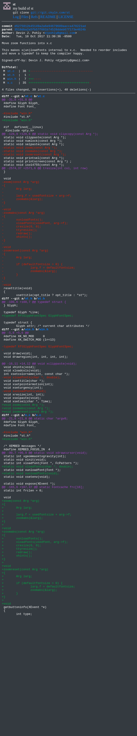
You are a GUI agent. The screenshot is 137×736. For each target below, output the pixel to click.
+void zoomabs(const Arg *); (26, 484)
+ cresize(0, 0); (21, 649)
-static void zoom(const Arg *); (29, 171)
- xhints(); (17, 278)
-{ (3, 217)
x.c (10, 95)
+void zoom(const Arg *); (23, 480)
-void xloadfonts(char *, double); (31, 447)
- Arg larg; (17, 221)
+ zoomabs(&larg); (22, 616)
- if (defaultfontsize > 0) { (32, 311)
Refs (34, 17)
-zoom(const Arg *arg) (20, 213)
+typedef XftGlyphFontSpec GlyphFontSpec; (37, 373)
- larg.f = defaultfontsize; (38, 315)
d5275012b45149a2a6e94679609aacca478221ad (50, 27)
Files (24, 17)
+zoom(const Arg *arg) (20, 595)
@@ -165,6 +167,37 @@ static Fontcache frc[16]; (43, 579)
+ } (10, 706)
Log (16, 17)
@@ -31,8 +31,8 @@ (17, 114)
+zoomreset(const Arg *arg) (25, 677)
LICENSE (66, 17)
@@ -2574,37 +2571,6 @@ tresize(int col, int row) (45, 196)
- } (10, 324)
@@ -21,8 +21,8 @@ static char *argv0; (35, 496)
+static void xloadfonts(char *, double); (37, 554)
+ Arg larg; (17, 603)
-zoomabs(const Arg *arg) (23, 250)
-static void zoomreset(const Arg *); (34, 180)
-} (3, 237)
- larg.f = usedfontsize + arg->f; (36, 229)
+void (6, 628)
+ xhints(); (17, 661)
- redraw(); (17, 274)
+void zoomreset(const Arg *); (28, 488)
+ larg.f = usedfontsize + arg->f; (36, 612)
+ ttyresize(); (20, 653)
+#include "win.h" (17, 138)
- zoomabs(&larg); (22, 233)
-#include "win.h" (17, 130)
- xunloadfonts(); (22, 258)
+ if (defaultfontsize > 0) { (32, 694)
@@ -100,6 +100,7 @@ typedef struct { (34, 357)
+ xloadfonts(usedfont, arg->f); (35, 645)
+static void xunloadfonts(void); (30, 562)
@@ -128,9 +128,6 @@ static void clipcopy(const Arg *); (50, 155)
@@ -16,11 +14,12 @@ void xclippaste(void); (39, 431)
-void (6, 245)
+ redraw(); (17, 657)
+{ (3, 599)
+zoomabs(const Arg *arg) (23, 632)
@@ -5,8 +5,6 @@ (15, 394)
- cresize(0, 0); (21, 266)
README (48, 17)
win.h (11, 90)
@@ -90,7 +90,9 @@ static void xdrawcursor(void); (45, 538)
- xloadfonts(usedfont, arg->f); (35, 262)
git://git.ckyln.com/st (50, 13)
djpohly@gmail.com (60, 35)
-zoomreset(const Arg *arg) (25, 295)
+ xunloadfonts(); (22, 640)
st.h (10, 86)
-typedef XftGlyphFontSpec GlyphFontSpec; (37, 410)
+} (3, 620)
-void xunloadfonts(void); (24, 463)
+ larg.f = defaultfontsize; (38, 698)
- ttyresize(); (20, 270)
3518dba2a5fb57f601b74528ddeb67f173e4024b (50, 31)
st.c (10, 81)
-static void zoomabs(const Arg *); (32, 175)
